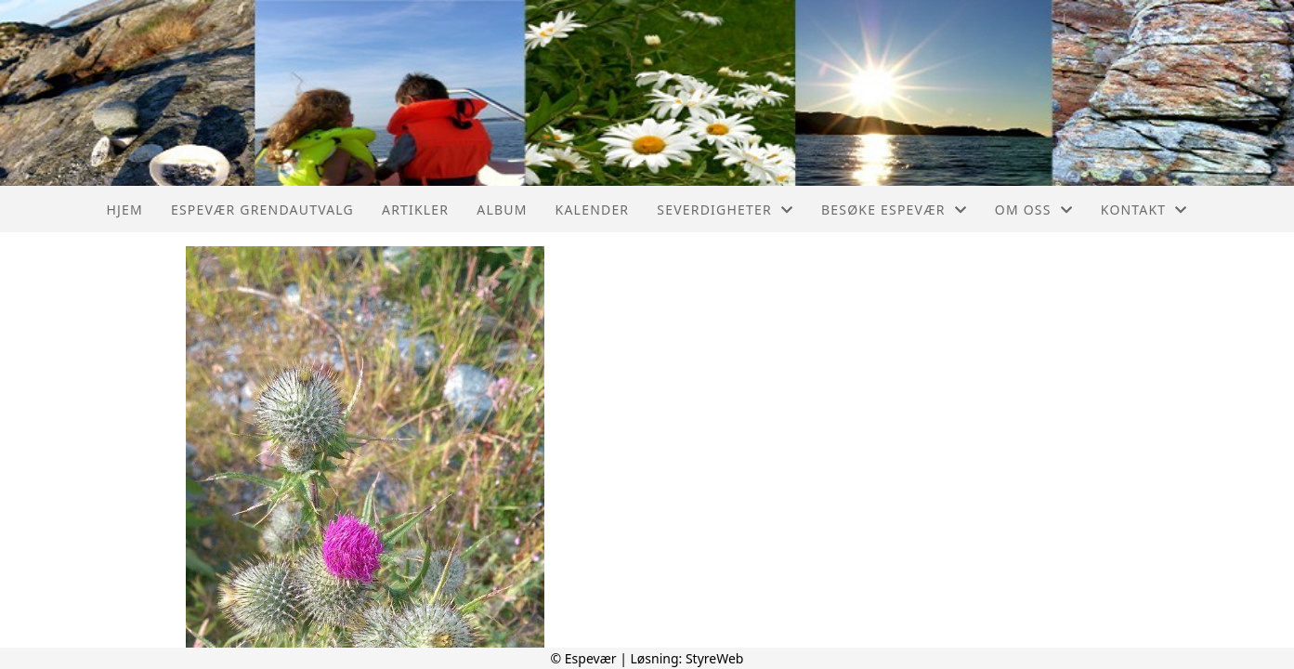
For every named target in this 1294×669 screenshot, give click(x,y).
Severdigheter (725, 209)
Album (502, 209)
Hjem (124, 209)
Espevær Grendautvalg (262, 209)
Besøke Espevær (894, 209)
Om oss (1034, 209)
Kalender (593, 209)
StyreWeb (715, 658)
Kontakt (1144, 209)
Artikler (415, 209)
